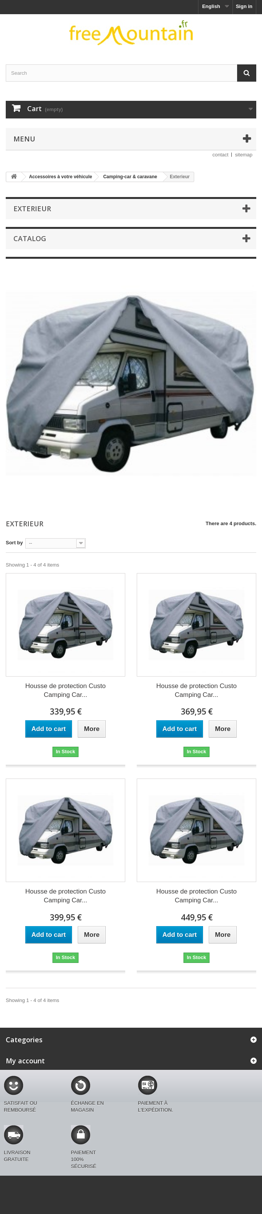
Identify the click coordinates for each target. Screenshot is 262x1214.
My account (25, 1060)
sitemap (243, 155)
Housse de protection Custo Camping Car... (65, 690)
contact (221, 155)
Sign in (244, 6)
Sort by (14, 542)
